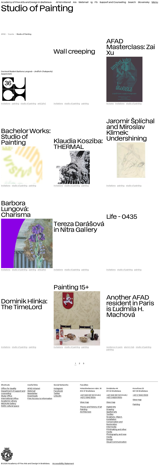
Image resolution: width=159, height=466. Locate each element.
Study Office (6, 396)
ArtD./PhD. (42, 104)
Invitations (5, 104)
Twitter (57, 393)
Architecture (85, 412)
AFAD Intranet (63, 2)
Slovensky (144, 2)
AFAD (3, 34)
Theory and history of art (91, 407)
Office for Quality (8, 388)
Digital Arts (111, 407)
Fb (96, 2)
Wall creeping (74, 52)
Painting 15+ (71, 287)
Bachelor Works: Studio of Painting (26, 137)
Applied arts (111, 412)
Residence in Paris (114, 347)
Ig (92, 2)
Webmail (83, 2)
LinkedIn (57, 396)
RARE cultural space (10, 406)
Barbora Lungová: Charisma (16, 209)
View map (84, 402)
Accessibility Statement (63, 464)
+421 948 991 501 (113, 395)
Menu (155, 2)
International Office (9, 398)
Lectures (110, 104)
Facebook (58, 391)
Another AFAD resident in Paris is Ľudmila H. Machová (130, 306)
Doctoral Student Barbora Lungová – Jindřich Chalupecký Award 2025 (27, 73)
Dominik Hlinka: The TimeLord (24, 304)
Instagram (58, 388)
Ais (75, 2)
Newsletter (32, 393)
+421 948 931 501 (87, 395)
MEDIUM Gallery (8, 403)
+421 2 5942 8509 (140, 395)
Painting (15, 104)
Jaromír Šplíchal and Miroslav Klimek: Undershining (130, 130)
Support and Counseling (113, 2)
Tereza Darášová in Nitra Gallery (79, 227)
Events (11, 34)
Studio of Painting (24, 34)
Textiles (109, 414)
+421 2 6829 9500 (114, 397)
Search (132, 2)
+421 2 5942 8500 (88, 397)
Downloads (32, 396)
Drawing (110, 409)
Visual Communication (116, 442)
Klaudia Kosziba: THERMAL (78, 144)
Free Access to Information (39, 398)
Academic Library (9, 401)
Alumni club (129, 347)
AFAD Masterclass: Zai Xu (130, 47)
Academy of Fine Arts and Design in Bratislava (26, 2)
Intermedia (111, 427)
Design (109, 439)
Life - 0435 (121, 217)
